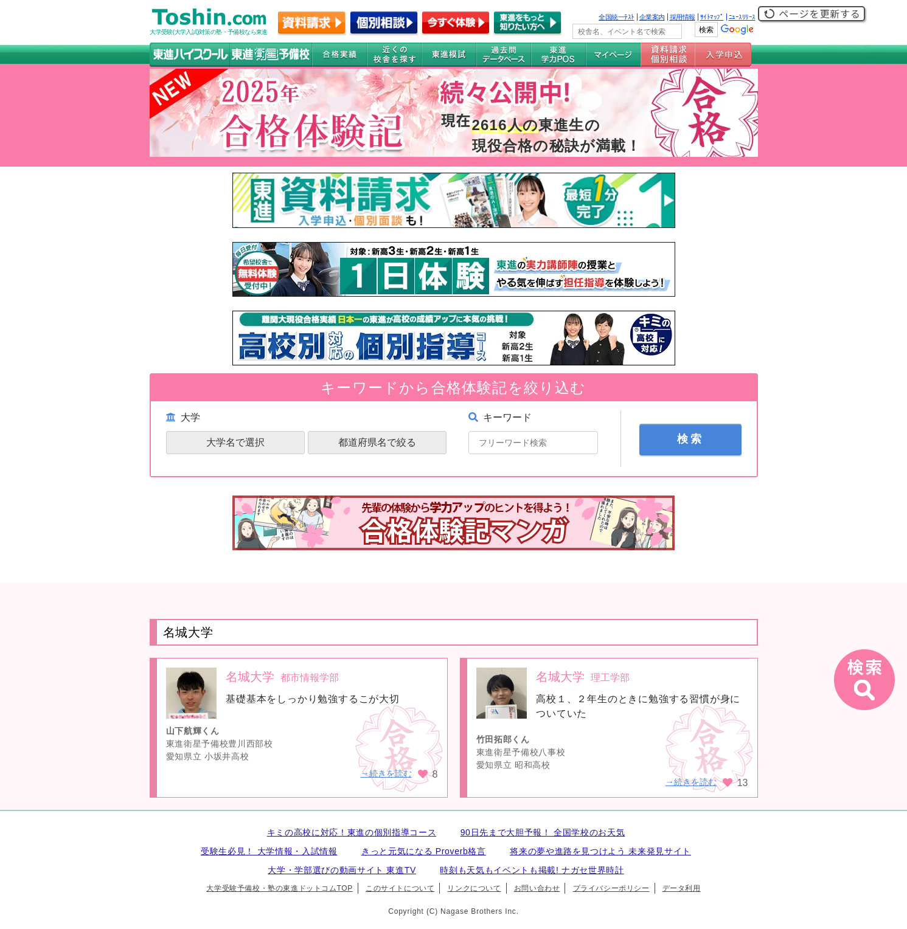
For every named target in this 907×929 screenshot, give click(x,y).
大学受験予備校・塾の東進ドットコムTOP (279, 888)
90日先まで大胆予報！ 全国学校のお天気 (542, 832)
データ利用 (681, 888)
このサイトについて (400, 888)
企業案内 (652, 17)
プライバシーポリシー (611, 888)
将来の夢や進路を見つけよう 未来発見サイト (600, 851)
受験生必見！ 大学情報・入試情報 (269, 851)
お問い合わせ (537, 888)
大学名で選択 (235, 442)
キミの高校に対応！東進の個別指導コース (352, 832)
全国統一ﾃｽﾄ (616, 17)
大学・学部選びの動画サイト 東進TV (342, 870)
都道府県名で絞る (377, 442)
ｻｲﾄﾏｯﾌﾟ (712, 17)
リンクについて (474, 888)
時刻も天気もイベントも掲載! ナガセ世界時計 (532, 870)
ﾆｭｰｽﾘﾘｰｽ (742, 17)
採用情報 (682, 17)
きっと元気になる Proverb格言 (423, 851)
